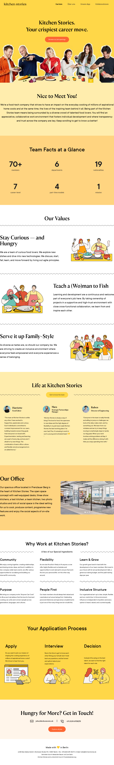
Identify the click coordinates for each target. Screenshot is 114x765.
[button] (85, 512)
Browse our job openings (57, 39)
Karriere (59, 4)
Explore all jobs (57, 729)
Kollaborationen (102, 4)
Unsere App (85, 4)
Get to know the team (57, 395)
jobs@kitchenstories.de (44, 721)
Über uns (71, 4)
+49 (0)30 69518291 (73, 721)
